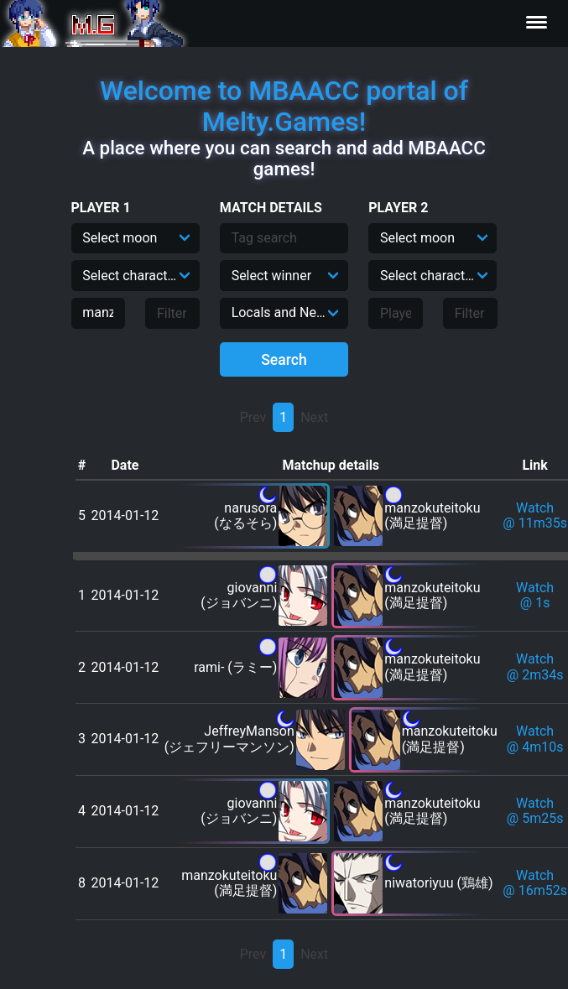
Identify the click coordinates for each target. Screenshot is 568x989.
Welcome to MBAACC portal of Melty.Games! (284, 106)
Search (284, 359)
